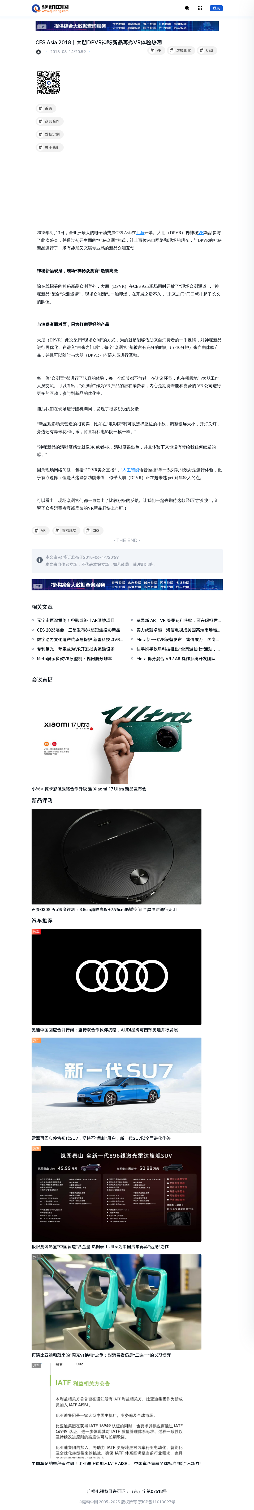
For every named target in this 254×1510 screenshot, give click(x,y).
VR (155, 51)
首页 (44, 108)
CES (205, 51)
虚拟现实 (180, 51)
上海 (140, 232)
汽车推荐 (42, 921)
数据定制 (48, 135)
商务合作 (48, 122)
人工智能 (130, 469)
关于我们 (48, 148)
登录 (216, 8)
